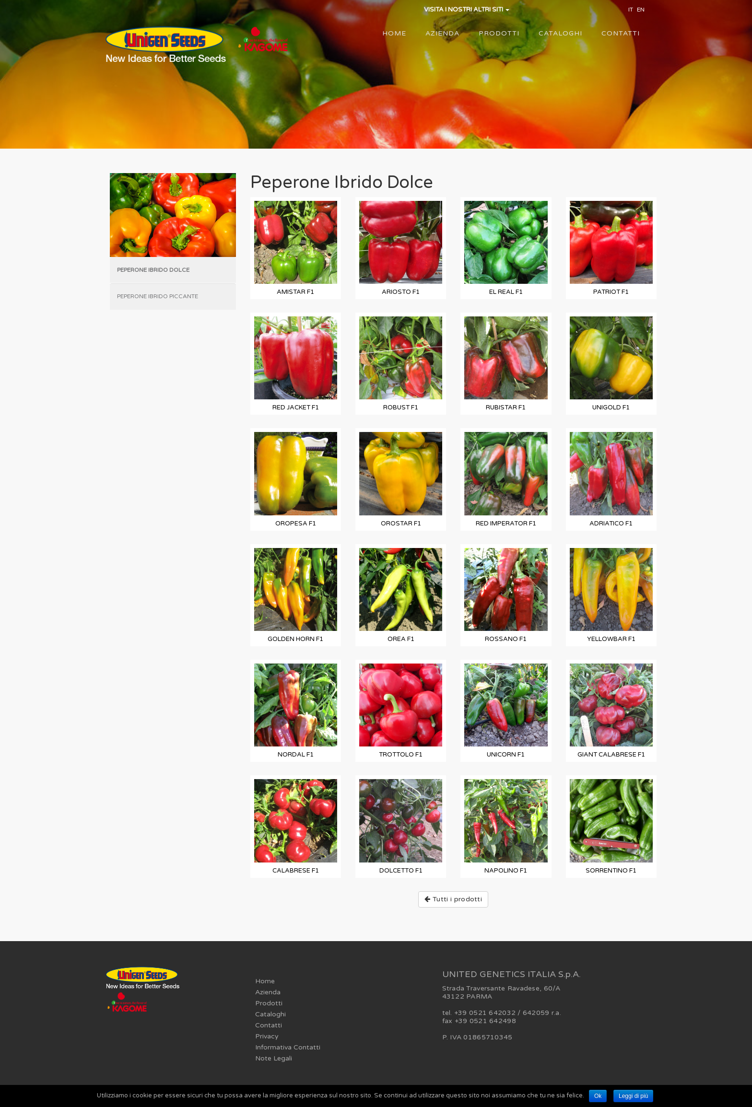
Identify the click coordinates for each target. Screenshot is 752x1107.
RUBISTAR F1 (506, 407)
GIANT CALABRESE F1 (611, 754)
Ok (597, 1096)
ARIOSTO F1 (401, 292)
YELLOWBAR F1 (611, 639)
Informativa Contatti (287, 1047)
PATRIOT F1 (611, 292)
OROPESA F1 (295, 523)
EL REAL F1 (506, 292)
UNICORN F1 (506, 754)
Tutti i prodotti (453, 899)
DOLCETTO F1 (401, 870)
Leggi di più (633, 1096)
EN (641, 9)
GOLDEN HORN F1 (295, 639)
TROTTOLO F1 (401, 754)
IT (630, 9)
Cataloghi (560, 33)
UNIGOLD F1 (611, 407)
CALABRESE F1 (295, 870)
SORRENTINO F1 (611, 870)
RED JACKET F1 (295, 407)
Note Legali (273, 1058)
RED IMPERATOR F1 (506, 523)
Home (394, 33)
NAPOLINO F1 (505, 870)
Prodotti (499, 33)
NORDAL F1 (296, 754)
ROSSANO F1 (506, 639)
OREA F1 (401, 639)
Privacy (267, 1036)
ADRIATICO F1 (611, 523)
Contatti (620, 33)
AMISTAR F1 (295, 292)
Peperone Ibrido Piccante (157, 296)
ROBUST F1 (400, 407)
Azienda (442, 33)
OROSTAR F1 (401, 523)
